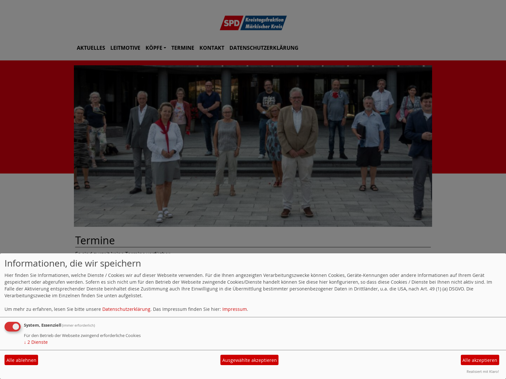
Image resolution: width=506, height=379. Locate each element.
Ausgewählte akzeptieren (249, 360)
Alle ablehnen (21, 360)
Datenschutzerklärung (126, 309)
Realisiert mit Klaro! (483, 371)
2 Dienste (36, 342)
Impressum (234, 309)
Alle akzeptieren (479, 360)
